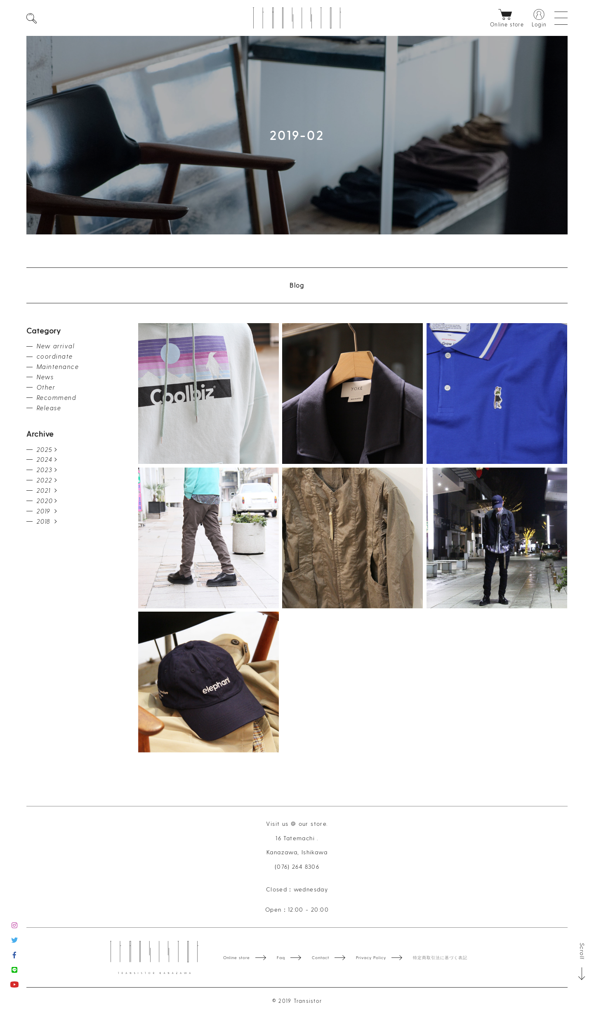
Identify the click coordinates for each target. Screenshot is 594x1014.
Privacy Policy (371, 957)
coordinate (55, 356)
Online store (236, 957)
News (45, 377)
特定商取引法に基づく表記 (440, 957)
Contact (320, 957)
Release (49, 407)
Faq (281, 957)
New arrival (56, 346)
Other (46, 387)
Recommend (56, 397)
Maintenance (58, 366)
